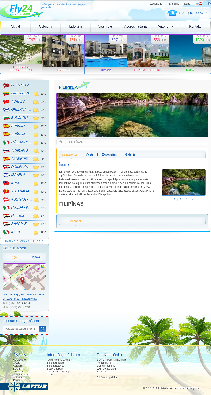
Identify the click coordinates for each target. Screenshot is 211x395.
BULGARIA (15, 118)
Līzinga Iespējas (106, 365)
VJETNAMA (16, 191)
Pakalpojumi (104, 362)
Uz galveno (156, 3)
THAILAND (15, 150)
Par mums (173, 3)
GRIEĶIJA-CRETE (17, 110)
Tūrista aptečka (55, 365)
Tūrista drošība (55, 362)
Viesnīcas (105, 26)
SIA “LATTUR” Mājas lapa (111, 359)
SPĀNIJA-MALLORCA (17, 134)
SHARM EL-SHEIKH (17, 224)
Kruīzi (11, 232)
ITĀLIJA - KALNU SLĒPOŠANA (17, 207)
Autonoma (165, 26)
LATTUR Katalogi (106, 368)
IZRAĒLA (14, 175)
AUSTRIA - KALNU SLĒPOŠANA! (17, 199)
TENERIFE (15, 159)
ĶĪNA (11, 183)
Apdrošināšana (135, 26)
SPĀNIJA (14, 126)
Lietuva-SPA (16, 93)
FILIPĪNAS (71, 204)
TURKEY (14, 101)
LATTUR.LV (16, 85)
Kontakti (195, 26)
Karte (187, 3)
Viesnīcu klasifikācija (58, 371)
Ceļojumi (45, 26)
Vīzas (50, 374)
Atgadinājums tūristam (59, 359)
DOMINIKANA (17, 167)
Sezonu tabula (55, 368)
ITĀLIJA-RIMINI (17, 142)
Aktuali (16, 26)
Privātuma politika (107, 377)
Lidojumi (75, 26)
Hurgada (13, 216)
